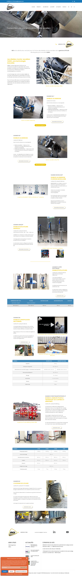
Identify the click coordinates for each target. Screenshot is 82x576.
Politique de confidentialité (18, 573)
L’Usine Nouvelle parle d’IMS (35, 556)
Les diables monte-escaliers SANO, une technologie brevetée (18, 61)
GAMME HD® (17, 135)
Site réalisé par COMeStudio (64, 573)
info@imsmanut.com (19, 1)
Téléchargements (12, 545)
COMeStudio (57, 548)
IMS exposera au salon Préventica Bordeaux (34, 545)
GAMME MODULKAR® (57, 175)
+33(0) (11, 1)
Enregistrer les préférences (21, 571)
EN (68, 6)
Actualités (58, 6)
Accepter (5, 571)
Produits (39, 6)
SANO (48, 52)
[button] (26, 558)
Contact (64, 6)
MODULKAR (53, 183)
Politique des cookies (9, 573)
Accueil (33, 6)
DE (71, 6)
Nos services (45, 6)
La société (52, 6)
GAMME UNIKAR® (18, 224)
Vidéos (9, 546)
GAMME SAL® (50, 96)
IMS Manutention (47, 573)
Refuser (11, 571)
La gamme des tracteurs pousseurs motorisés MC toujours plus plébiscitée (35, 563)
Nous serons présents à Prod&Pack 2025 (35, 551)
